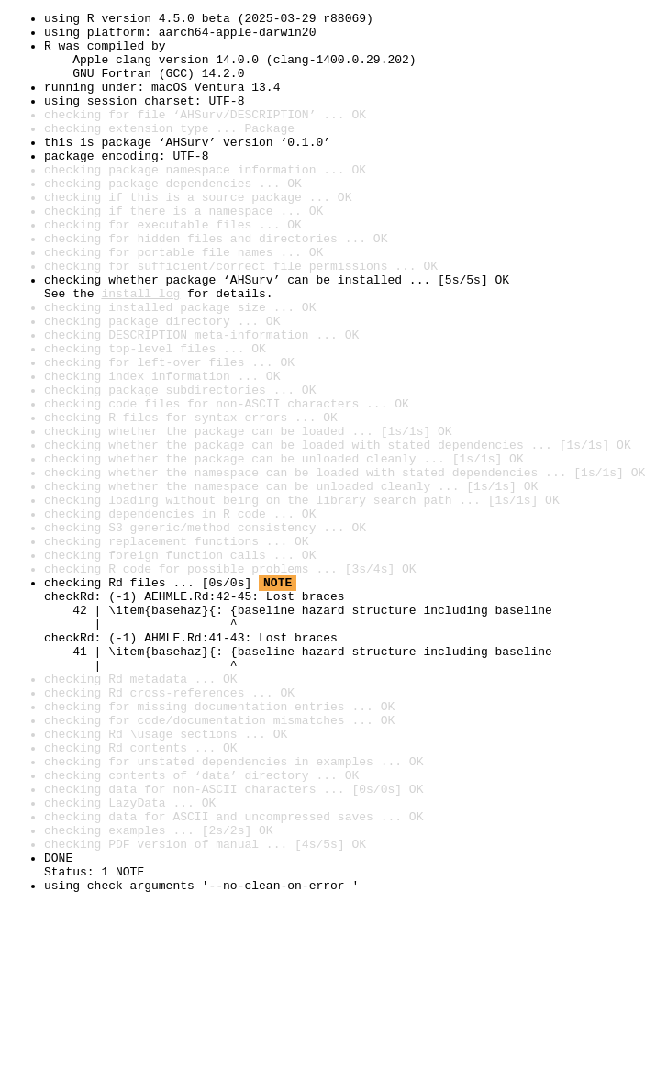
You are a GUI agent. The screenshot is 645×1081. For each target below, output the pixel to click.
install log (140, 350)
